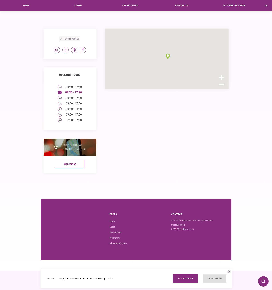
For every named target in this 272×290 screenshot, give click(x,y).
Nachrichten (115, 251)
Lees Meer (215, 278)
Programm (114, 257)
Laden (112, 246)
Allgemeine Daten (118, 262)
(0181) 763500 (69, 58)
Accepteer (185, 278)
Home (112, 240)
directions (70, 183)
